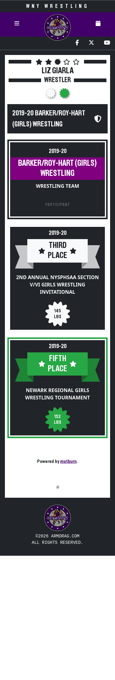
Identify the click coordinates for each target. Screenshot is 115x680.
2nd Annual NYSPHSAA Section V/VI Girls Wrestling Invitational (57, 284)
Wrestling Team (57, 186)
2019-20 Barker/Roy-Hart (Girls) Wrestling (48, 119)
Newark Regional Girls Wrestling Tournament (57, 394)
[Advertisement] (57, 560)
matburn (68, 461)
